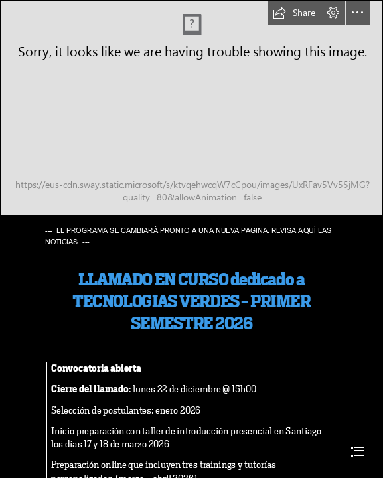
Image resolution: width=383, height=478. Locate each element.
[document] (191, 239)
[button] (294, 13)
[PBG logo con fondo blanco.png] (191, 108)
